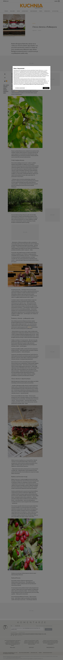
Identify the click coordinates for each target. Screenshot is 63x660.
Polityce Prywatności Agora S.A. (39, 84)
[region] (31, 78)
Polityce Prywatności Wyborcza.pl (28, 84)
